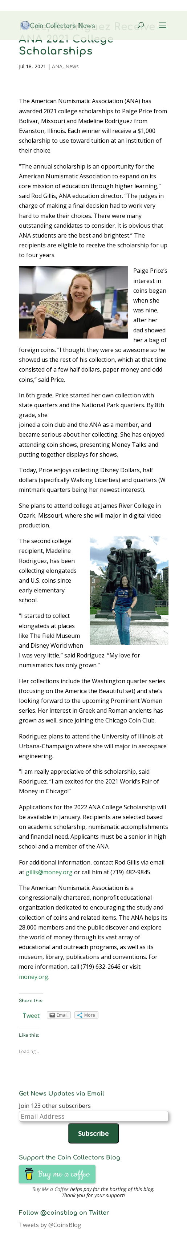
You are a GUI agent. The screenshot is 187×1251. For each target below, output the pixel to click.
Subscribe (93, 1133)
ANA (57, 66)
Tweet (31, 1016)
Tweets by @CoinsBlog (50, 1225)
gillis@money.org (49, 872)
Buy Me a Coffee (50, 1189)
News (72, 66)
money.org (33, 977)
